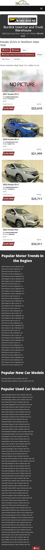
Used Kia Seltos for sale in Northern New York (14, 453)
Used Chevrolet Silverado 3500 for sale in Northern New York (17, 533)
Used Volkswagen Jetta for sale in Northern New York (16, 399)
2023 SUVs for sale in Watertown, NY (12, 298)
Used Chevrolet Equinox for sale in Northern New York (16, 515)
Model (40, 55)
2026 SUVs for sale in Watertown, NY (12, 269)
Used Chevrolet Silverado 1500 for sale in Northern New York (17, 513)
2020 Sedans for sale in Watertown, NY (12, 340)
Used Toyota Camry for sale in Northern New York (15, 409)
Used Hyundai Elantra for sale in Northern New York (16, 476)
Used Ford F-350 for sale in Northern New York (14, 505)
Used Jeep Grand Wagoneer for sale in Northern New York (18, 461)
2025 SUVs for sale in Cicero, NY (10, 271)
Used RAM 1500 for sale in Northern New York (14, 419)
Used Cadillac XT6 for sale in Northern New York (15, 539)
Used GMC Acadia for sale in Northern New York (15, 485)
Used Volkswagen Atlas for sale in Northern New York (16, 394)
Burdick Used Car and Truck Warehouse (18, 55)
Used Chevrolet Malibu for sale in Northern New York (16, 522)
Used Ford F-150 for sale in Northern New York (14, 493)
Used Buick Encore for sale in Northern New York (15, 542)
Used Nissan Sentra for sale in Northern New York (15, 426)
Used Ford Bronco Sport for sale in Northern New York (16, 498)
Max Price (6, 59)
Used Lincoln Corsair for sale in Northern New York (15, 444)
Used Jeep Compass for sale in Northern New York (15, 466)
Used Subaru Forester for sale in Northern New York (16, 417)
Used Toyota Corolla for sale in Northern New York (15, 414)
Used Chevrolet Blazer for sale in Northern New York (16, 530)
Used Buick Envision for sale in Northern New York (15, 544)
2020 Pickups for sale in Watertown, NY (12, 338)
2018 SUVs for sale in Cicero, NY (10, 352)
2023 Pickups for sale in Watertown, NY (12, 301)
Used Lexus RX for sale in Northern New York (14, 446)
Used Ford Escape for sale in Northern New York (15, 495)
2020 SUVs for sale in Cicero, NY (10, 330)
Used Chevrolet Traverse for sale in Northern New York (16, 520)
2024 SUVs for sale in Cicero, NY (10, 283)
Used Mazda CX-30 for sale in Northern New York (15, 441)
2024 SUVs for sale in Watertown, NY (12, 286)
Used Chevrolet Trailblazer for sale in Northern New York (17, 517)
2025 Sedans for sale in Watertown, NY (12, 281)
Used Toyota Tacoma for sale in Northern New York (15, 407)
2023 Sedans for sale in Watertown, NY (12, 306)
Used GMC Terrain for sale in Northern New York (15, 483)
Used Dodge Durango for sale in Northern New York (16, 507)
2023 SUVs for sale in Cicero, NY (10, 296)
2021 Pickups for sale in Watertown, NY (12, 325)
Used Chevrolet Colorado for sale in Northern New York (17, 527)
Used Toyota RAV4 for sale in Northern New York (15, 402)
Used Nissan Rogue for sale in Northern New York (15, 424)
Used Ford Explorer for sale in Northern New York (15, 503)
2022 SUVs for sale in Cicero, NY (10, 308)
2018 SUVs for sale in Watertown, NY (12, 355)
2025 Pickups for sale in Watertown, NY (12, 276)
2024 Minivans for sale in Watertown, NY (12, 293)
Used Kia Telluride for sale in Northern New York (15, 456)
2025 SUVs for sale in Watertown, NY (12, 274)
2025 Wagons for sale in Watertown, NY (12, 279)
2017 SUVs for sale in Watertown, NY (12, 360)
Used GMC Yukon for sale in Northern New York (15, 490)
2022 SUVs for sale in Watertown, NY (12, 310)
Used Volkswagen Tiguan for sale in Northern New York (17, 397)
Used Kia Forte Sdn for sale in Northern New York (15, 451)
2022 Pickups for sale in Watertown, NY (12, 315)
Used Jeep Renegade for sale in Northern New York (16, 471)
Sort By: (17, 59)
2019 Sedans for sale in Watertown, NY (12, 350)
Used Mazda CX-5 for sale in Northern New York (15, 436)
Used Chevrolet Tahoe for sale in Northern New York (16, 525)
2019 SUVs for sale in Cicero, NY (10, 342)
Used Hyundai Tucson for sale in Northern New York (16, 473)
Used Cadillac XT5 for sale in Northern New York (15, 537)
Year (24, 50)
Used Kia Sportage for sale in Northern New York (15, 449)
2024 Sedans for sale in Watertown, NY (12, 291)
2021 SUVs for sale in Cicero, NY (10, 320)
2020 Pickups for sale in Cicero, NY (11, 335)
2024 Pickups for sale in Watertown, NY (12, 288)
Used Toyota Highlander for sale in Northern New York (16, 404)
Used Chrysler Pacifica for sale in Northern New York (16, 510)
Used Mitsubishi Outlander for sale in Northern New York (17, 431)
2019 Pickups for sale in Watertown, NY (12, 347)
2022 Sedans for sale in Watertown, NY (12, 318)
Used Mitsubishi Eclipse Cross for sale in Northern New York (17, 434)
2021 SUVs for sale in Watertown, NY (12, 323)
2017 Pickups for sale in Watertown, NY (12, 362)
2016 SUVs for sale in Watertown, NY (12, 365)
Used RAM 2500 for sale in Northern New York (14, 421)
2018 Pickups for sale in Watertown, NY (12, 357)
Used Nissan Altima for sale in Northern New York (15, 429)
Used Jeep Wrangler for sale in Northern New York (15, 463)
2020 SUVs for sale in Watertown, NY (12, 333)
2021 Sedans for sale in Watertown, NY (12, 328)
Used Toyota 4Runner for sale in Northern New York (16, 412)
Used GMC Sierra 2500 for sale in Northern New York (16, 488)
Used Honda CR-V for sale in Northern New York (15, 478)
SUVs (5, 50)
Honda (15, 50)
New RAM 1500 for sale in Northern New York (14, 378)
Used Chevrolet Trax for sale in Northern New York (15, 534)
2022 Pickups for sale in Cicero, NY (11, 313)
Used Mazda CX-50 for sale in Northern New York (15, 439)
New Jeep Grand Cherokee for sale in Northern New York (17, 381)
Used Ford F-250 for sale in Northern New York (14, 500)
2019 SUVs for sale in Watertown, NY (12, 345)
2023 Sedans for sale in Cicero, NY (11, 303)
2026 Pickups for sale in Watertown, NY (12, 266)
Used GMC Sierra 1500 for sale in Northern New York (16, 480)
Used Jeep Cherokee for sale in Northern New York (15, 468)
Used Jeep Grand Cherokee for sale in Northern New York (17, 458)
